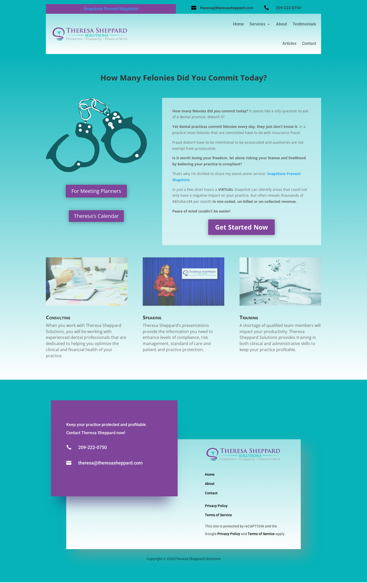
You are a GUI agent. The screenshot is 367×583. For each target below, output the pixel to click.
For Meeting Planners (96, 191)
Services (257, 24)
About (281, 24)
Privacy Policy (216, 507)
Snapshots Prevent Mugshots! (111, 8)
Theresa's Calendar (96, 216)
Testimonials (304, 24)
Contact (309, 43)
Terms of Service (218, 516)
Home (238, 24)
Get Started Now (241, 227)
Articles (289, 43)
